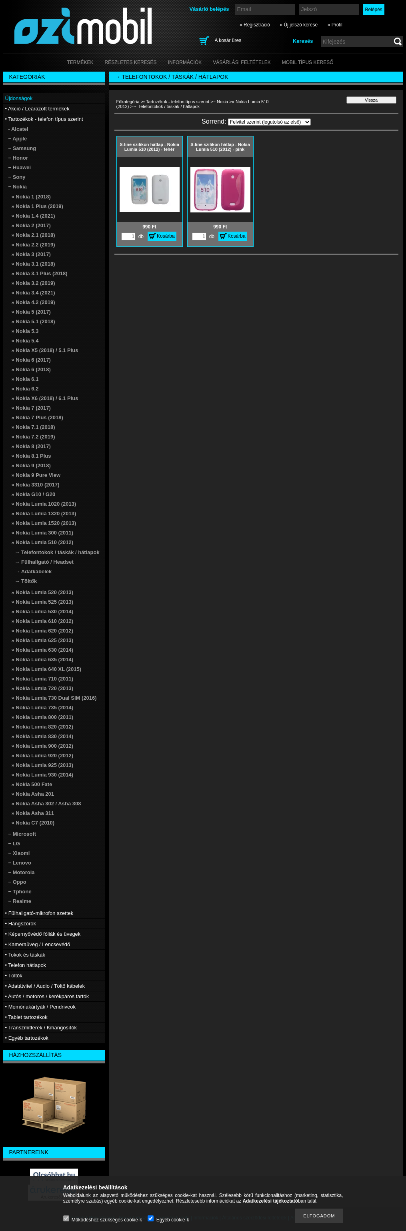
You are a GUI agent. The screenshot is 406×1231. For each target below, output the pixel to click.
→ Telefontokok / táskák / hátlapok (57, 552)
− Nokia (220, 101)
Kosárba (166, 236)
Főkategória (128, 101)
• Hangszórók (20, 924)
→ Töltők (26, 581)
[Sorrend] (269, 122)
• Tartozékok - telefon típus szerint (176, 101)
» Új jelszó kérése (299, 25)
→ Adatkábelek (33, 571)
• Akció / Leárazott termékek (37, 109)
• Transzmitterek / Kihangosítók (41, 1028)
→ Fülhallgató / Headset (44, 562)
